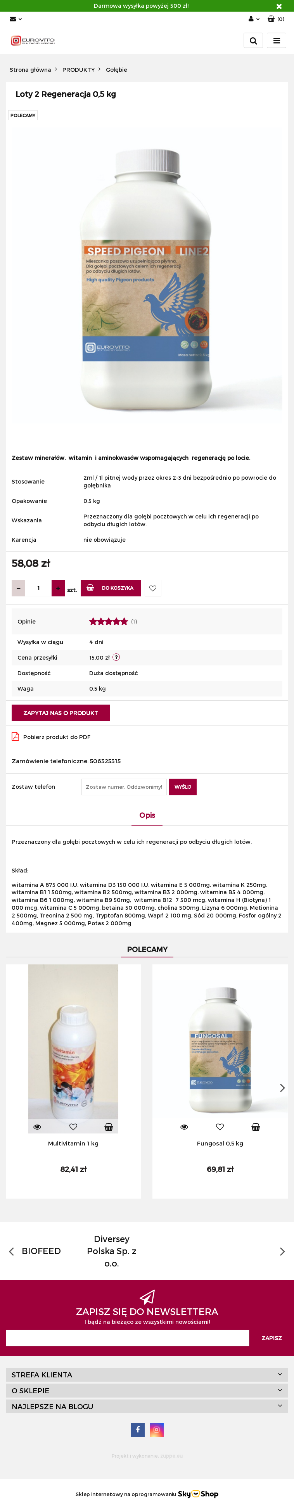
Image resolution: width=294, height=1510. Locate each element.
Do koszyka (109, 587)
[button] (276, 19)
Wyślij (183, 787)
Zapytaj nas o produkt (60, 713)
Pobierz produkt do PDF (51, 736)
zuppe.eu (171, 1455)
